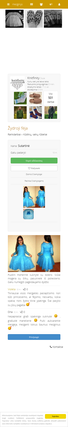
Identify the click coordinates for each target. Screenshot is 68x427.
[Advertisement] (34, 53)
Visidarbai (50, 98)
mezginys (17, 4)
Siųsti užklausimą (34, 160)
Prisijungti (34, 337)
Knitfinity (33, 78)
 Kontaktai (56, 347)
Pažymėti (34, 168)
